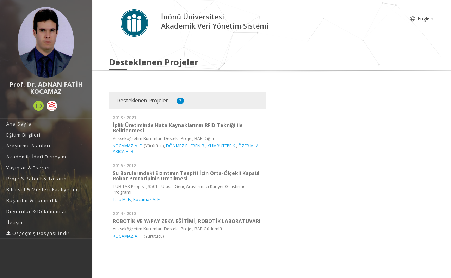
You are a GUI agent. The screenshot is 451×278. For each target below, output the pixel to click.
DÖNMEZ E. (177, 146)
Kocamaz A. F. (147, 200)
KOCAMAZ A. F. (128, 146)
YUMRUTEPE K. (222, 146)
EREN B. (198, 146)
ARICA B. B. (124, 152)
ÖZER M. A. (249, 146)
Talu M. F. (122, 200)
